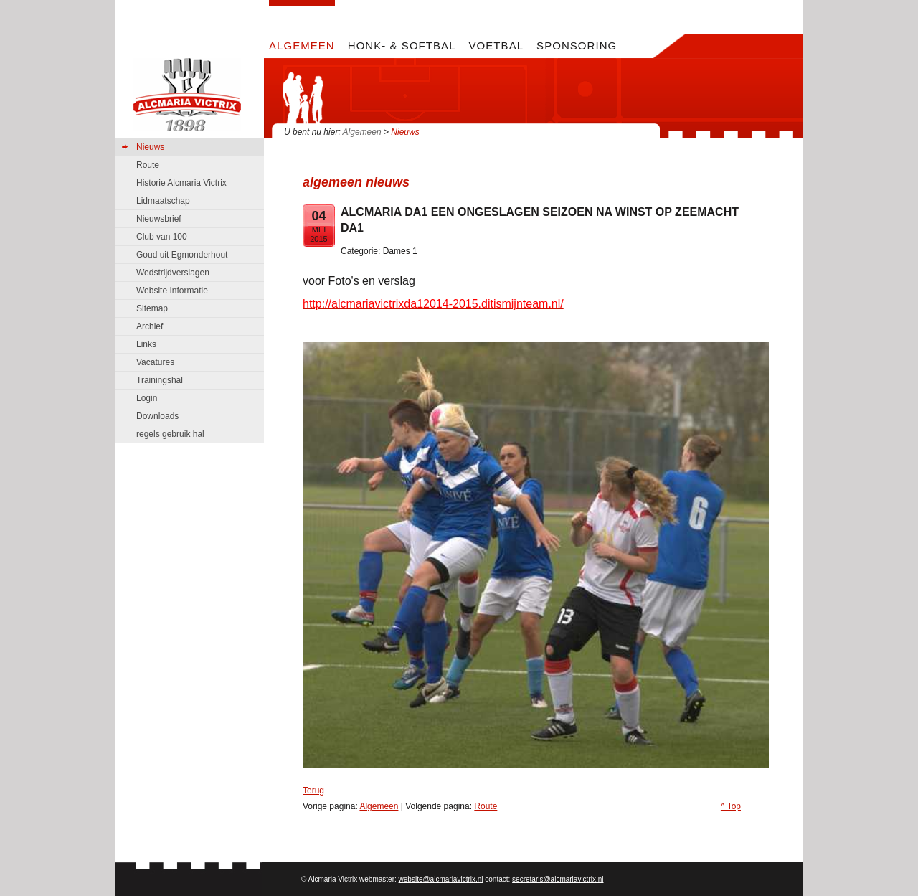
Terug (313, 791)
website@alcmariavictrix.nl (441, 879)
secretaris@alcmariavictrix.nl (557, 879)
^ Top (731, 806)
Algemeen (362, 132)
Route (485, 806)
